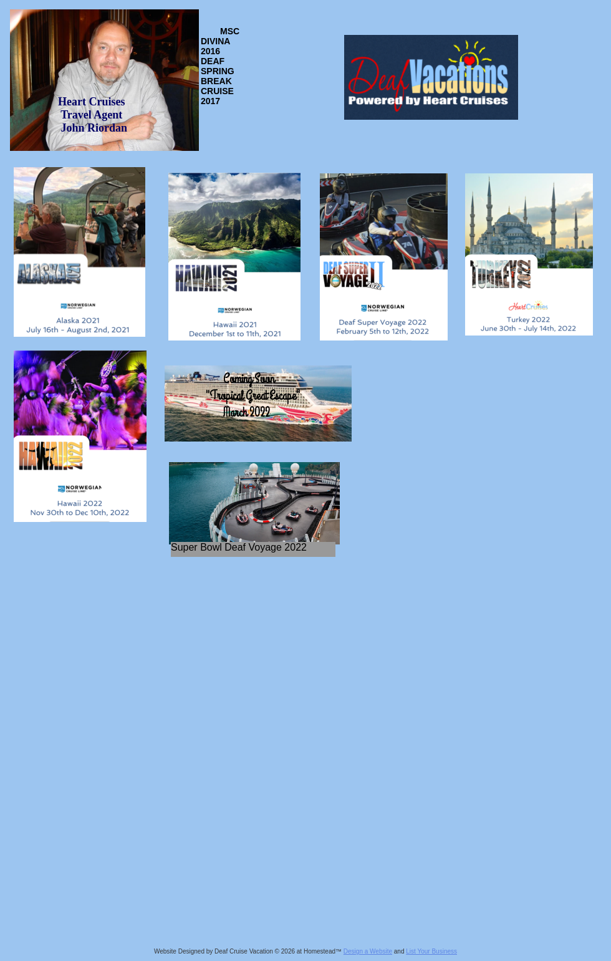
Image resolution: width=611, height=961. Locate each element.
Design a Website (368, 951)
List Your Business (431, 951)
